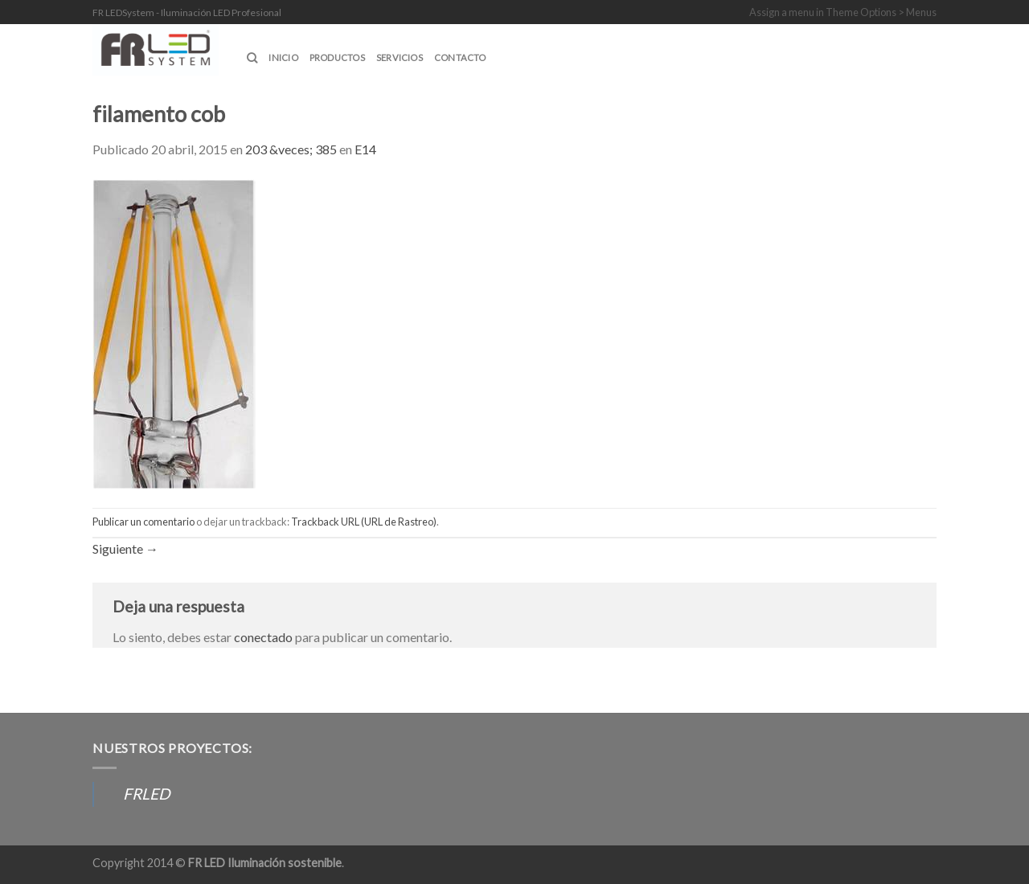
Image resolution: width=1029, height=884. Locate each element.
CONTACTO (460, 57)
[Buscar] (252, 57)
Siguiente (125, 548)
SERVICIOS (399, 57)
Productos (337, 57)
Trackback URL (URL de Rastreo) (364, 521)
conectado (263, 637)
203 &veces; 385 (291, 149)
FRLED (146, 793)
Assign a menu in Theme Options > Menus (843, 12)
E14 (365, 149)
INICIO (283, 57)
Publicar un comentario (143, 521)
